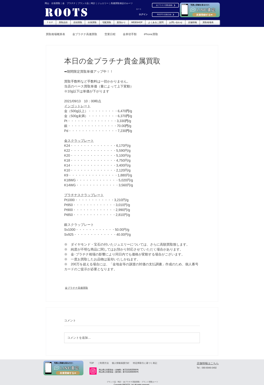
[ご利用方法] (103, 363)
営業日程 (109, 34)
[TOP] (91, 363)
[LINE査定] (200, 10)
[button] (140, 9)
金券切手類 (130, 34)
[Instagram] (93, 371)
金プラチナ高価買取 (84, 34)
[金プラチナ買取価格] (165, 5)
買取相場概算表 (55, 34)
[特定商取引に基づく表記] (145, 363)
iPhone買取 (151, 34)
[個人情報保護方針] (120, 363)
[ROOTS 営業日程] (165, 14)
